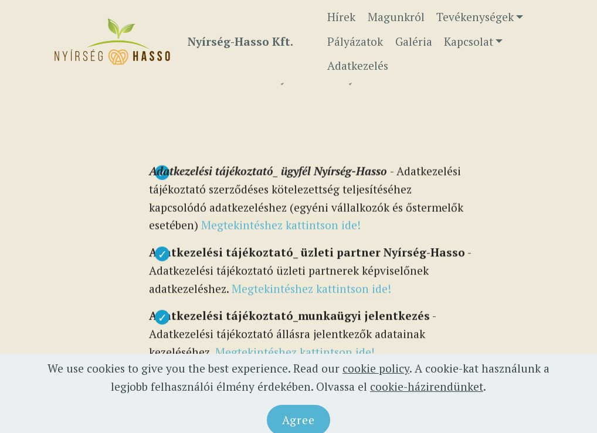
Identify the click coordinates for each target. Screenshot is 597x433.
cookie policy (375, 379)
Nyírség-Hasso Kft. (240, 41)
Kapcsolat (468, 41)
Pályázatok (355, 41)
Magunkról (396, 16)
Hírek (341, 16)
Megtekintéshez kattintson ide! (281, 226)
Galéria (413, 41)
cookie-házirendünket (426, 397)
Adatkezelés (357, 65)
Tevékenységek (475, 16)
